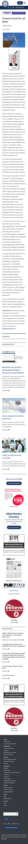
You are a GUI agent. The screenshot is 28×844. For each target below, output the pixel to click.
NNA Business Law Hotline (10, 752)
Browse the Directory (14, 527)
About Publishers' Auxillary (10, 759)
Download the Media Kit (14, 483)
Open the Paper (14, 590)
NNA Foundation (8, 798)
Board (5, 805)
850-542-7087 (15, 823)
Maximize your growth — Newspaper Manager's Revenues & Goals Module (13, 370)
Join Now (6, 750)
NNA (5, 796)
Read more (5, 390)
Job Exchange (7, 778)
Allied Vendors (7, 770)
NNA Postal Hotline (8, 754)
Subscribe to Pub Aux (9, 761)
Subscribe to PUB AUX (14, 594)
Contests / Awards (8, 789)
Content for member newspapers (12, 772)
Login (20, 3)
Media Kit (6, 763)
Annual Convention (8, 787)
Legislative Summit (8, 791)
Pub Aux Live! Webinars (9, 783)
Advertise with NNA (14, 479)
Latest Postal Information (10, 743)
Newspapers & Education (10, 780)
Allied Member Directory (14, 515)
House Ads (6, 776)
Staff (5, 803)
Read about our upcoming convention (13, 640)
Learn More (14, 622)
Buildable (4, 839)
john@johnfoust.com (8, 329)
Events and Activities (9, 748)
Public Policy (7, 741)
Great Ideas (6, 774)
